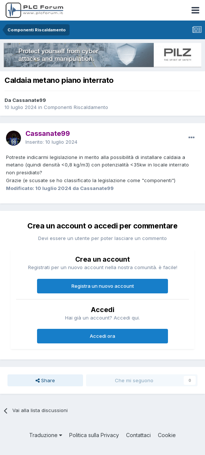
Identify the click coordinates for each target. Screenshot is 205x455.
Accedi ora (102, 336)
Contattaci (138, 435)
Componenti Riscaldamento (76, 107)
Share (45, 380)
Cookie (167, 435)
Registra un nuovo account (102, 286)
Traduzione (45, 435)
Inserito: (51, 142)
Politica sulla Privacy (94, 435)
